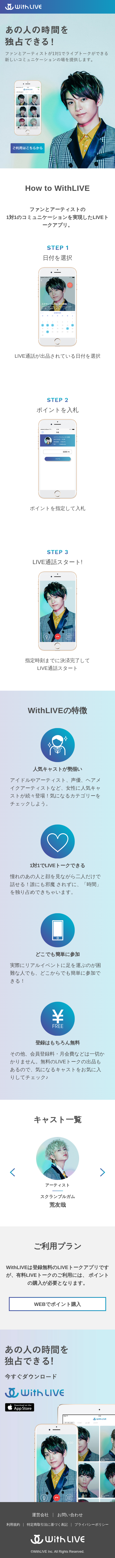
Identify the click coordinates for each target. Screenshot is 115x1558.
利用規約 (13, 1524)
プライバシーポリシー (92, 1524)
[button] (102, 1172)
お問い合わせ (70, 1514)
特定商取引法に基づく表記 (47, 1524)
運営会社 (40, 1514)
